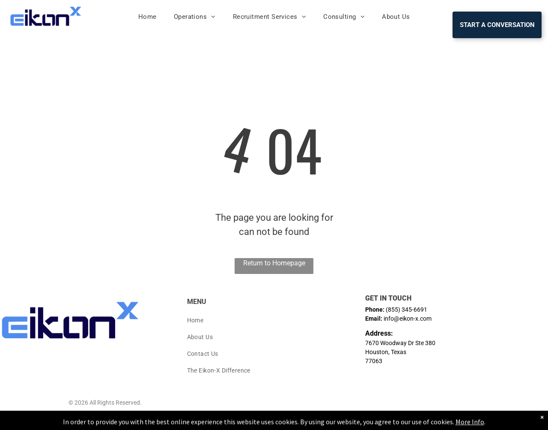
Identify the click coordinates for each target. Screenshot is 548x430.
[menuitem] (147, 17)
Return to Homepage (274, 263)
